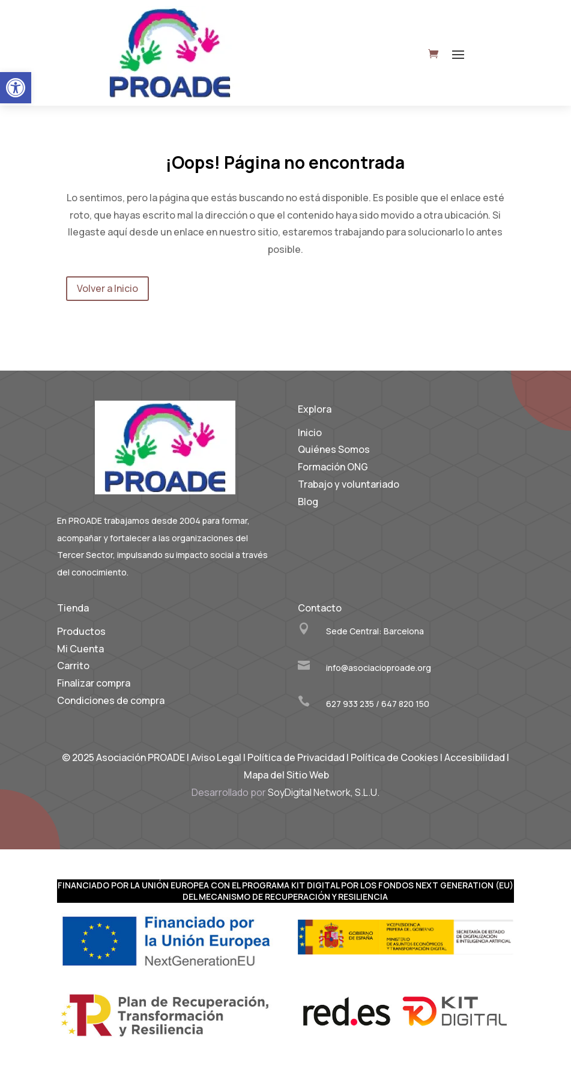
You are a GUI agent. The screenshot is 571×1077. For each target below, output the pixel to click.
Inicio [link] (310, 432)
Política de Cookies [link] (395, 757)
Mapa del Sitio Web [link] (286, 774)
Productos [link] (81, 631)
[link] (15, 87)
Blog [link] (308, 501)
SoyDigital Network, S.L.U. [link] (323, 792)
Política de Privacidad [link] (296, 757)
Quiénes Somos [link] (334, 449)
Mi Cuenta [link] (80, 648)
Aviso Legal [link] (216, 757)
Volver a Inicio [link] (107, 288)
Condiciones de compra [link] (111, 700)
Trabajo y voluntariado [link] (348, 484)
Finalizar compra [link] (93, 683)
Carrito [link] (73, 665)
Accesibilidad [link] (474, 757)
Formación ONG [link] (333, 466)
